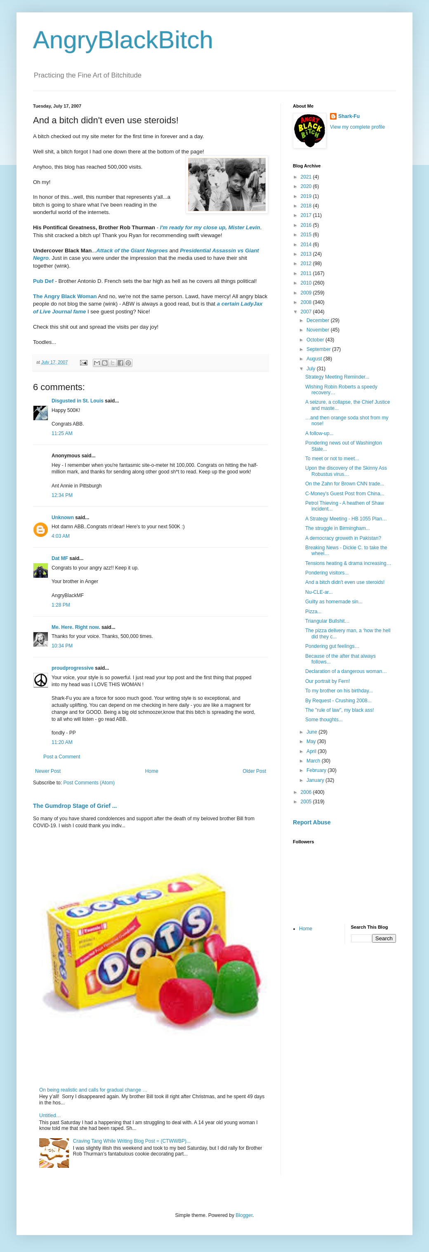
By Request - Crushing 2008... (338, 701)
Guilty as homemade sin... (334, 602)
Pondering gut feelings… (332, 646)
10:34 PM (62, 646)
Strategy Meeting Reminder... (337, 377)
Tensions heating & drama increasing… (348, 563)
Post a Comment (61, 757)
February (317, 770)
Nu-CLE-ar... (319, 592)
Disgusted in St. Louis (78, 401)
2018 (307, 206)
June (312, 732)
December (318, 320)
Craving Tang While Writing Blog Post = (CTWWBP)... (132, 1141)
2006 (307, 792)
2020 (307, 186)
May (311, 741)
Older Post (254, 771)
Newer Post (48, 771)
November (318, 330)
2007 (307, 312)
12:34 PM (62, 495)
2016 (307, 225)
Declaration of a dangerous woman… (346, 671)
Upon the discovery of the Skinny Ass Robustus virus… (346, 471)
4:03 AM (61, 536)
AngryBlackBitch (123, 40)
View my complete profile (357, 127)
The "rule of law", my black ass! (339, 710)
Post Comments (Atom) (89, 783)
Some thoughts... (324, 719)
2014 (307, 244)
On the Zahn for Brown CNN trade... (344, 484)
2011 (307, 273)
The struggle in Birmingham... (337, 528)
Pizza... (313, 611)
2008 (307, 302)
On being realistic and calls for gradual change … (93, 1090)
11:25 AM (62, 433)
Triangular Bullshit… (327, 621)
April (312, 751)
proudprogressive (73, 668)
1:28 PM (61, 605)
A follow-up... (319, 433)
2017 (307, 215)
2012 (307, 263)
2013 (307, 254)
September (319, 349)
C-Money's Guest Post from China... (344, 494)
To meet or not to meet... (332, 458)
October (315, 340)
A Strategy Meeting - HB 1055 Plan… (346, 519)
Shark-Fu (349, 116)
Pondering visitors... (327, 573)
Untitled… (50, 1115)
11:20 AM (62, 742)
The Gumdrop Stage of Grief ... (75, 806)
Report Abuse (311, 822)
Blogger (244, 1215)
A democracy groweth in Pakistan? (343, 538)
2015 (307, 235)
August (314, 359)
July (311, 369)
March (314, 761)
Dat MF (60, 558)
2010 (307, 283)
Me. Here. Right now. (76, 627)
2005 (307, 802)
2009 (307, 293)
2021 (307, 177)
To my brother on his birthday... (339, 691)
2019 (307, 196)
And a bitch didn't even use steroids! (344, 582)
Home (151, 771)
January (315, 780)
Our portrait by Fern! (327, 681)
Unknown (63, 517)
